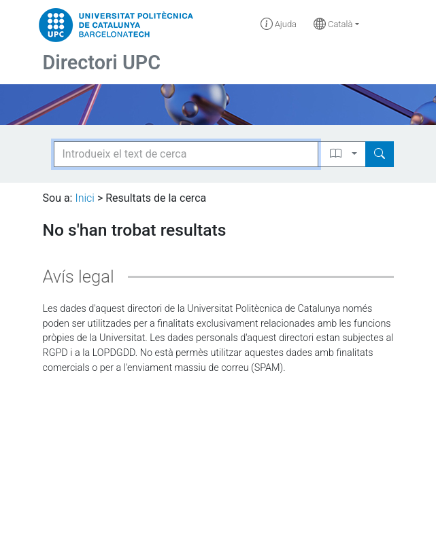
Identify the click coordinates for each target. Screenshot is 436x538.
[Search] (379, 154)
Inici (84, 198)
